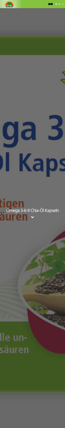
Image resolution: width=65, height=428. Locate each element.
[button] (3, 424)
